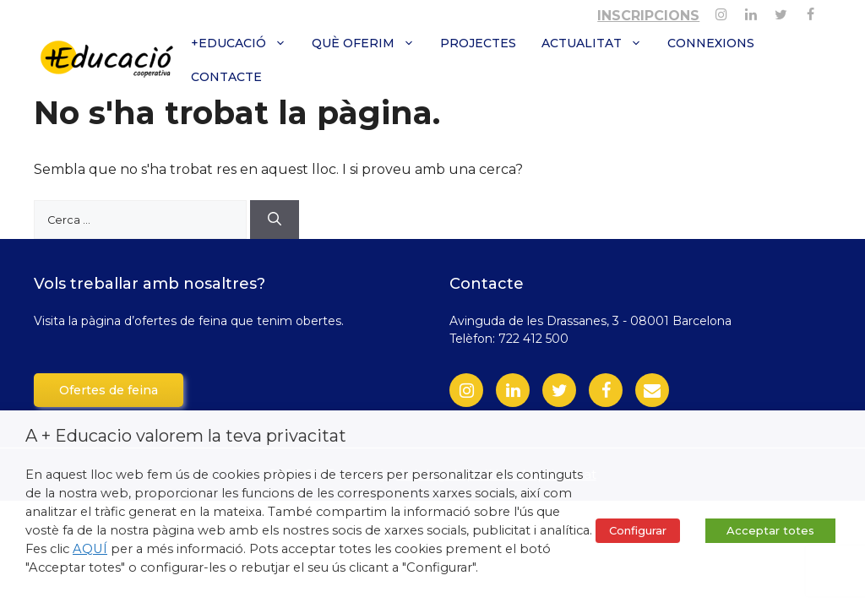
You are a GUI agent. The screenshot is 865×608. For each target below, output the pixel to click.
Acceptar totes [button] (770, 530)
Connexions (710, 43)
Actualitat (598, 43)
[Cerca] (274, 219)
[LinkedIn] (513, 390)
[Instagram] (721, 11)
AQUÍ (90, 548)
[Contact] (652, 390)
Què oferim (369, 43)
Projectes (478, 43)
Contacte (226, 76)
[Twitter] (781, 11)
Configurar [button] (637, 530)
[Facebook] (810, 11)
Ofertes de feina (108, 390)
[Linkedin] (751, 11)
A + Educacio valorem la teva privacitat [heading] (185, 436)
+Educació (245, 43)
